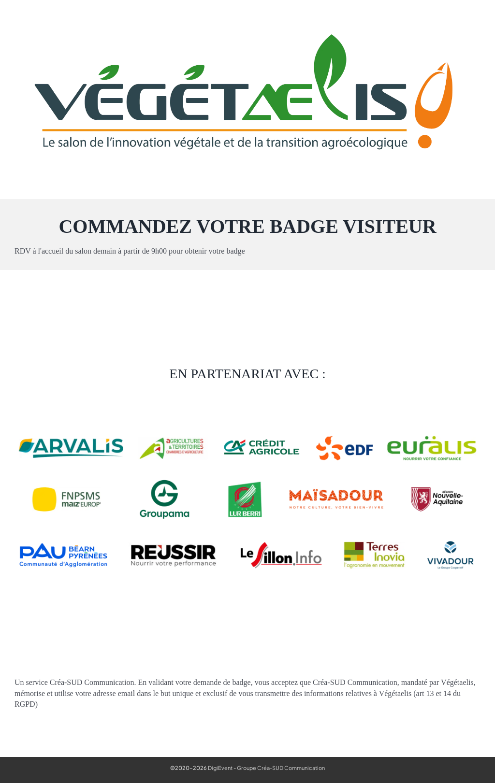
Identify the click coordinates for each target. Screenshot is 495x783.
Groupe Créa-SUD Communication (281, 768)
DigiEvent (220, 768)
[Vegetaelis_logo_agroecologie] (247, 20)
